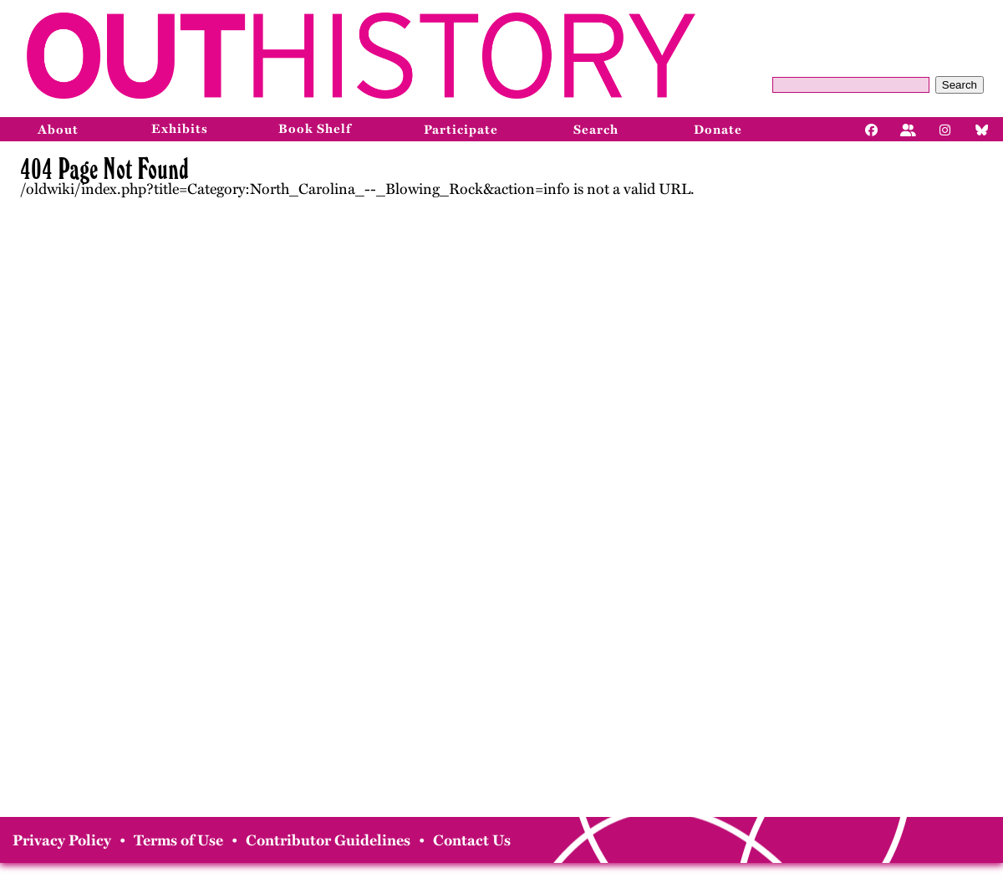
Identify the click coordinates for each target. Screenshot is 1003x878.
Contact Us (472, 840)
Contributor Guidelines (328, 840)
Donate (718, 129)
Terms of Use (178, 840)
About (58, 129)
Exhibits (179, 128)
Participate (461, 129)
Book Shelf (314, 128)
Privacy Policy (62, 840)
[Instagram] (945, 128)
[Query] (850, 85)
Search (959, 85)
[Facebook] (872, 128)
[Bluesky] (982, 128)
